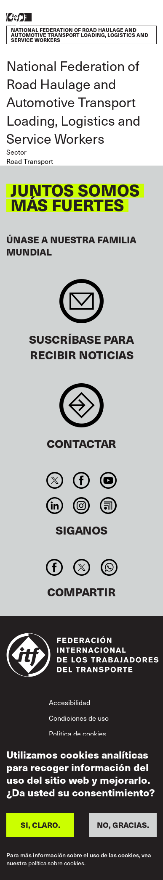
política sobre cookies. (57, 863)
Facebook (81, 480)
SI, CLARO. (40, 824)
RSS (108, 505)
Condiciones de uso (79, 718)
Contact (81, 409)
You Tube (108, 480)
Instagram (81, 505)
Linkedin (55, 505)
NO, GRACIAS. (123, 824)
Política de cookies (77, 733)
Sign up (81, 305)
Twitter (55, 480)
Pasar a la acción (132, 18)
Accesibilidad (69, 702)
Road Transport (29, 161)
